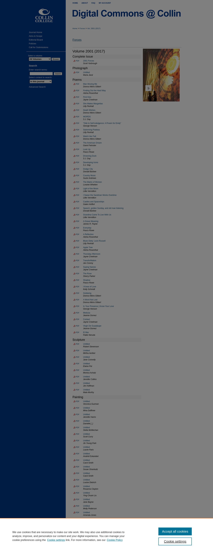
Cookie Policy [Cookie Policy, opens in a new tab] (115, 540)
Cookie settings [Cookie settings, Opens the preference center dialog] (175, 541)
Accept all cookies (175, 531)
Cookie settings (56, 540)
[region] (106, 536)
